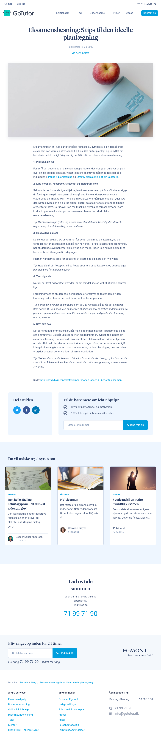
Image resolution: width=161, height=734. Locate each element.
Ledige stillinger (67, 704)
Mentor (12, 725)
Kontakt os (149, 13)
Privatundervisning (19, 704)
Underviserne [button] (97, 13)
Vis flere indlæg (80, 52)
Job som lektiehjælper (71, 709)
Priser (116, 13)
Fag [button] (80, 13)
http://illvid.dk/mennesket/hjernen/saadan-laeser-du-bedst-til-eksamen (81, 380)
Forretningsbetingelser (71, 730)
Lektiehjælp (62, 13)
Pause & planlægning (60, 177)
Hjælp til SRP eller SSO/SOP (24, 730)
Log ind (21, 3)
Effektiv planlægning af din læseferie (98, 177)
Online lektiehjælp (18, 709)
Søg (8, 4)
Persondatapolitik (68, 725)
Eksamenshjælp (17, 699)
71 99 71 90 (80, 614)
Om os (129, 13)
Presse (62, 714)
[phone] (93, 425)
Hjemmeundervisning (20, 714)
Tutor (11, 719)
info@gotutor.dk (124, 714)
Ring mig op (135, 424)
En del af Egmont (68, 699)
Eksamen (12, 494)
